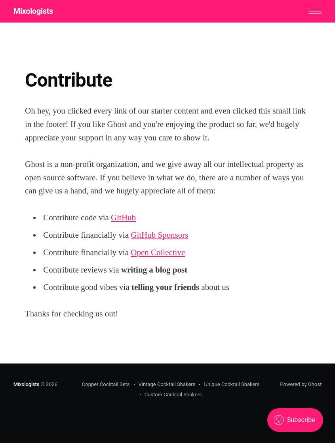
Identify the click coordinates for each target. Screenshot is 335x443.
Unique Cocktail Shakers (231, 384)
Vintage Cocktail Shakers (167, 384)
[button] (315, 11)
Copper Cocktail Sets (106, 384)
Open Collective (158, 252)
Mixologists (33, 11)
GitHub (123, 217)
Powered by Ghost (301, 384)
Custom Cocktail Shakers (173, 395)
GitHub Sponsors (159, 235)
